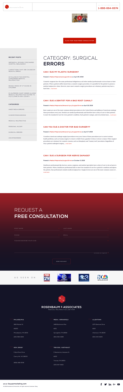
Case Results (67, 6)
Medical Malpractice (56, 77)
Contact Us (91, 6)
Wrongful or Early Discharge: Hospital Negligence (21, 63)
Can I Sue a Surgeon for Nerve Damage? (66, 158)
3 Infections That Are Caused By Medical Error (21, 70)
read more (54, 88)
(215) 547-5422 (58, 367)
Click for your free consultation (79, 40)
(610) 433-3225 (97, 339)
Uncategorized (15, 139)
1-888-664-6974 (108, 8)
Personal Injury (68, 105)
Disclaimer (32, 388)
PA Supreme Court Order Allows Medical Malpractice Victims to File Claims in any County (21, 95)
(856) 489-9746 (19, 365)
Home (35, 6)
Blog (59, 6)
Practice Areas (50, 6)
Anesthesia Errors (16, 111)
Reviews (76, 6)
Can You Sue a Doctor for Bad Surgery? (66, 129)
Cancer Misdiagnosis (17, 117)
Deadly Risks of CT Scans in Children (20, 86)
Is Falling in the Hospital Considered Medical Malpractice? (19, 78)
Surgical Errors (68, 77)
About (41, 6)
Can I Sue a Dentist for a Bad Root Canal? (67, 100)
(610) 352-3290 (59, 339)
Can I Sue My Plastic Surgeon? (61, 72)
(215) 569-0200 (19, 339)
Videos (83, 6)
